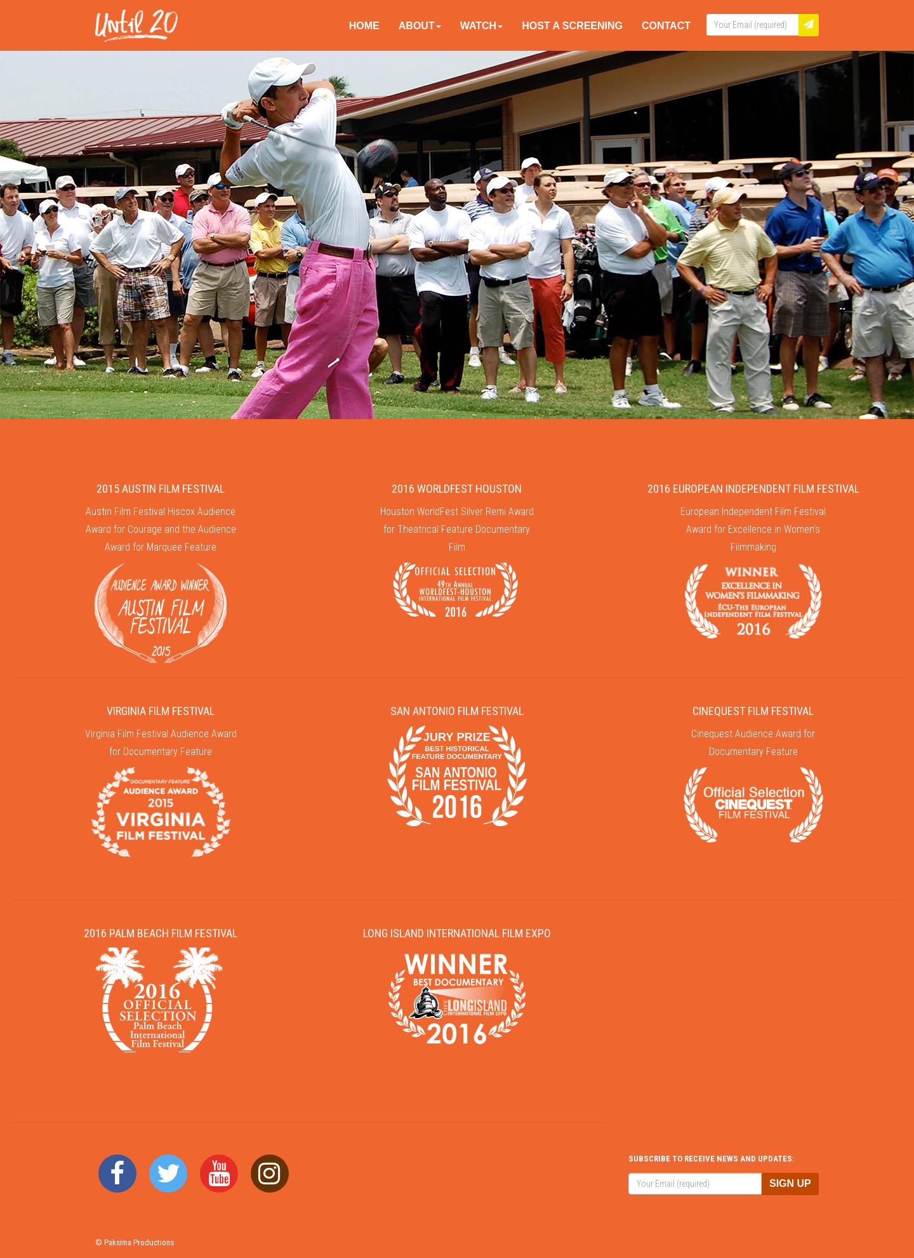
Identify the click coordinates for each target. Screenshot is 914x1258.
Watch (481, 25)
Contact (666, 25)
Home (364, 25)
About (420, 25)
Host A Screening (572, 25)
